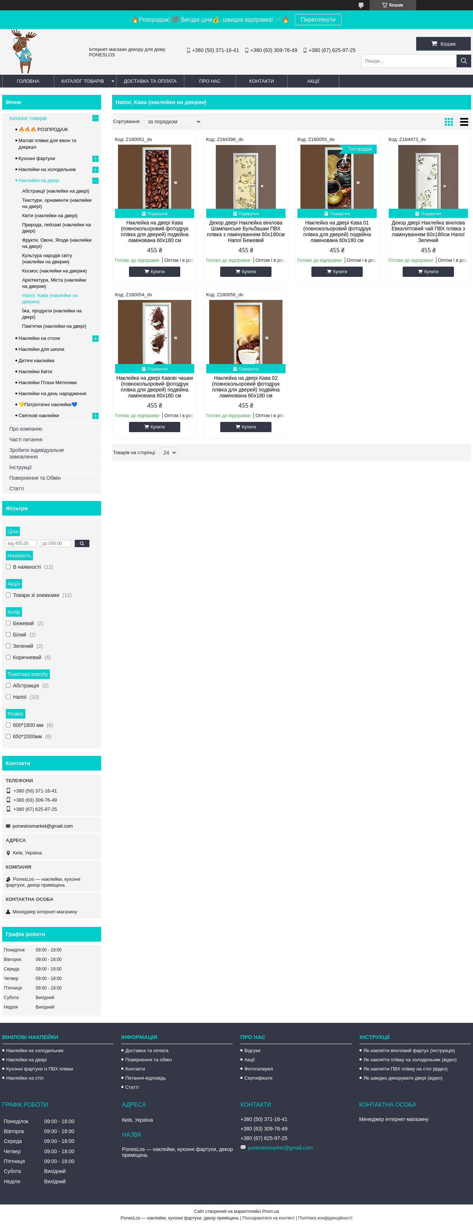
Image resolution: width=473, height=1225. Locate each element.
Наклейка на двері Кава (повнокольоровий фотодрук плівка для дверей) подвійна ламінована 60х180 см (155, 231)
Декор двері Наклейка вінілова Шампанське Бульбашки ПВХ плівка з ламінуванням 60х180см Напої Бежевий (246, 231)
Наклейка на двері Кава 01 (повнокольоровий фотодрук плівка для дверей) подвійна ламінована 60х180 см (337, 231)
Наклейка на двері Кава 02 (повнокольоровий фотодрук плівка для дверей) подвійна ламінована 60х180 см (246, 386)
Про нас (210, 81)
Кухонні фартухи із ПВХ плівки (39, 1069)
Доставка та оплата (150, 81)
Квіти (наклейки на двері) (50, 215)
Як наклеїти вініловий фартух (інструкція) (409, 1050)
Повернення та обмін (148, 1059)
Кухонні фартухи (37, 158)
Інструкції (21, 467)
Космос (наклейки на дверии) (54, 271)
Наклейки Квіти (35, 371)
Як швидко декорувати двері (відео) (402, 1078)
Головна (28, 81)
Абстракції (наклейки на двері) (55, 191)
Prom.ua (270, 1211)
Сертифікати (258, 1078)
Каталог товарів (83, 81)
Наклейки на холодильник (47, 169)
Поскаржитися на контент (269, 1218)
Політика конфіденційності (325, 1218)
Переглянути (318, 19)
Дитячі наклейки (37, 360)
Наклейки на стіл (25, 1078)
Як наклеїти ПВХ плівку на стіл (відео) (405, 1069)
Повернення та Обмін (35, 478)
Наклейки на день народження (52, 393)
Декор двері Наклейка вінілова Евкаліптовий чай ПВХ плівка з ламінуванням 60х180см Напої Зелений (428, 231)
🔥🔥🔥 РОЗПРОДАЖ (43, 129)
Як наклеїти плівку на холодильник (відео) (410, 1059)
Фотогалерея (258, 1069)
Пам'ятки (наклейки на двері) (54, 326)
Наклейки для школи (41, 349)
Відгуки (252, 1050)
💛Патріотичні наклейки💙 (48, 404)
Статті (17, 488)
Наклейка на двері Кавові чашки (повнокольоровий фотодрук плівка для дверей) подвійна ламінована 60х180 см (154, 386)
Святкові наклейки (39, 415)
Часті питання (26, 439)
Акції (313, 81)
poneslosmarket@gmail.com (43, 826)
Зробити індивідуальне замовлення (37, 453)
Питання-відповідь (145, 1078)
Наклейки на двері (39, 180)
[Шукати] (464, 61)
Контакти (261, 81)
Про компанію (26, 429)
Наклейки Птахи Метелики (48, 382)
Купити (158, 271)
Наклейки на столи (39, 338)
